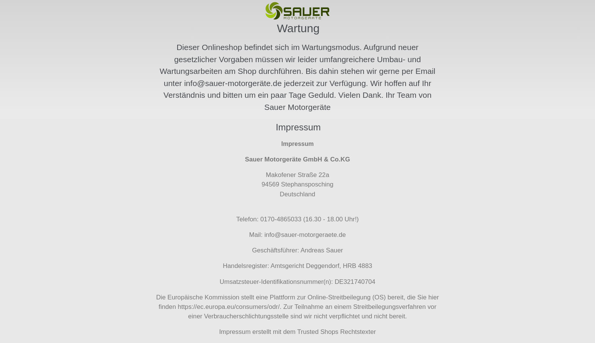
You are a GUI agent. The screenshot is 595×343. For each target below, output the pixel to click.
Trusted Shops (317, 331)
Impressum (234, 331)
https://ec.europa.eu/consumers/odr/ (229, 306)
